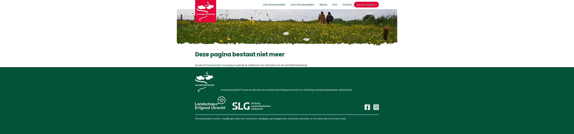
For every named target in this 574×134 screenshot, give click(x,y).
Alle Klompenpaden (274, 4)
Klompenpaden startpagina (219, 65)
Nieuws (323, 4)
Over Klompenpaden (302, 4)
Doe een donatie (366, 4)
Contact (347, 4)
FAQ (334, 4)
